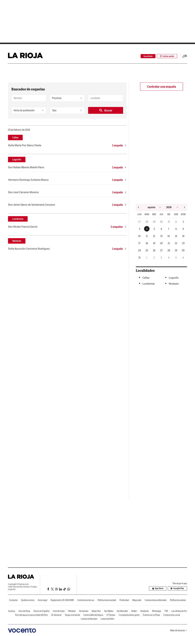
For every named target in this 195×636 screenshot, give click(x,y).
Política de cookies (178, 600)
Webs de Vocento (178, 630)
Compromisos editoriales (156, 600)
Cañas (15, 137)
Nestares (16, 240)
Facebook (144, 611)
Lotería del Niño (107, 619)
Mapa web (136, 600)
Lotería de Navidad (89, 619)
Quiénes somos (27, 600)
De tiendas (83, 611)
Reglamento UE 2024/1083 (62, 600)
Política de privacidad (107, 600)
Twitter (134, 611)
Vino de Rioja (24, 611)
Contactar (13, 600)
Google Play (177, 588)
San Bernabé (122, 611)
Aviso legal (42, 600)
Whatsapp (156, 611)
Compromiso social (171, 615)
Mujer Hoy (96, 611)
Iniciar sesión (167, 56)
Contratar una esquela (161, 87)
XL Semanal (56, 615)
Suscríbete (148, 56)
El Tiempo (111, 615)
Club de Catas (59, 611)
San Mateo (108, 611)
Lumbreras (17, 218)
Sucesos (11, 611)
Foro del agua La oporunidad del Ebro (31, 615)
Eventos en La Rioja (151, 615)
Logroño (16, 159)
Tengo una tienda (72, 615)
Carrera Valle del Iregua (93, 615)
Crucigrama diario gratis (129, 615)
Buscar (105, 110)
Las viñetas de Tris (179, 611)
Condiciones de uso (85, 600)
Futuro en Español (41, 611)
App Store (158, 588)
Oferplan (72, 611)
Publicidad (124, 600)
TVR (166, 611)
